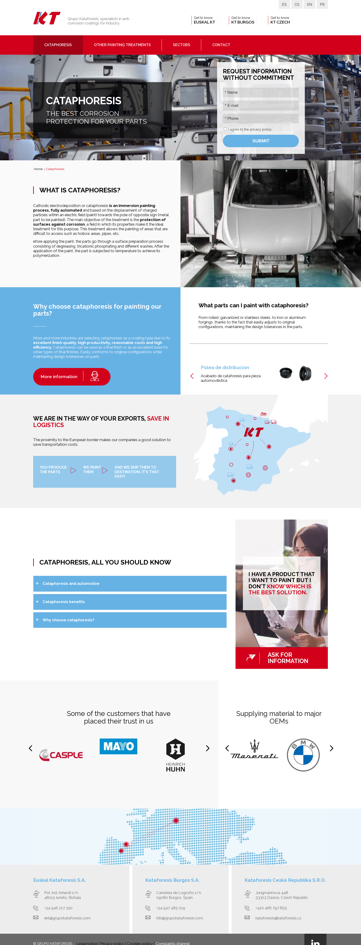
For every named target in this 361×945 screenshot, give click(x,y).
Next (326, 377)
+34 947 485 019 (170, 908)
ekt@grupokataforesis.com (67, 918)
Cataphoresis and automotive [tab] (67, 583)
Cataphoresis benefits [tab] (60, 601)
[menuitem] (204, 20)
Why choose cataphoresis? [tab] (65, 620)
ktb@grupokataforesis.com (179, 918)
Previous (192, 376)
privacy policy (260, 129)
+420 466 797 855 (271, 908)
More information (59, 376)
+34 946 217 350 (58, 908)
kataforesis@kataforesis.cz (278, 918)
